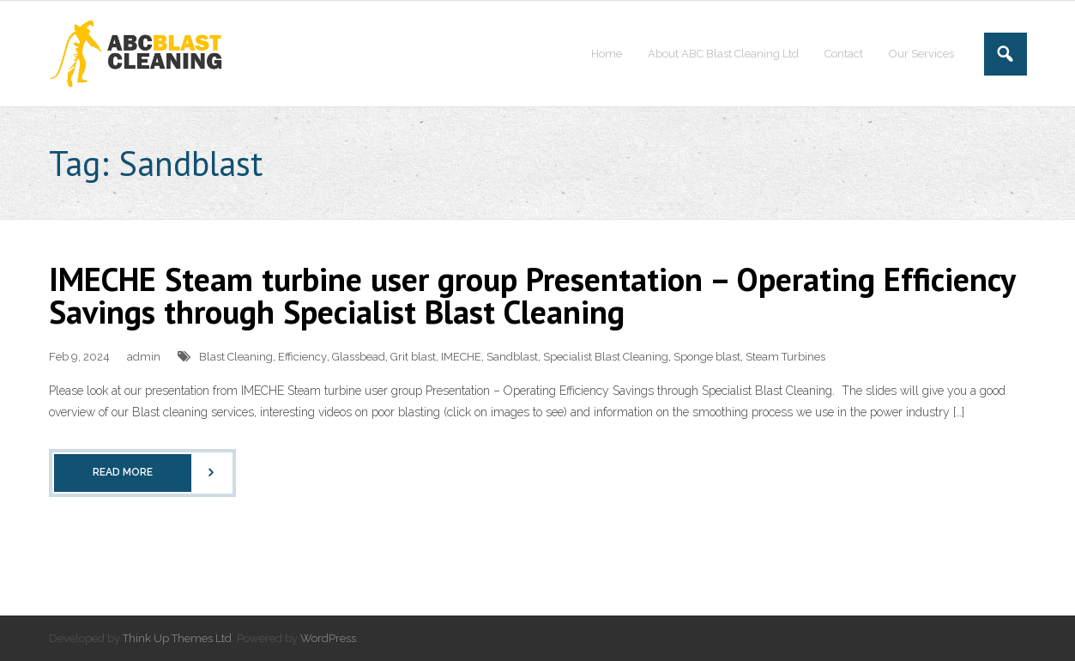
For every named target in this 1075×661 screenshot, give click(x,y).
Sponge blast (706, 356)
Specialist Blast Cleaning (605, 356)
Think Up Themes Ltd (177, 638)
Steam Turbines (785, 356)
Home (606, 53)
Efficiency (302, 356)
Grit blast (413, 356)
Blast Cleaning (236, 356)
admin (143, 356)
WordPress (328, 638)
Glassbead (358, 356)
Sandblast (512, 356)
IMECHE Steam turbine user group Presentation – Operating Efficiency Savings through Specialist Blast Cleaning (532, 295)
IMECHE (461, 356)
